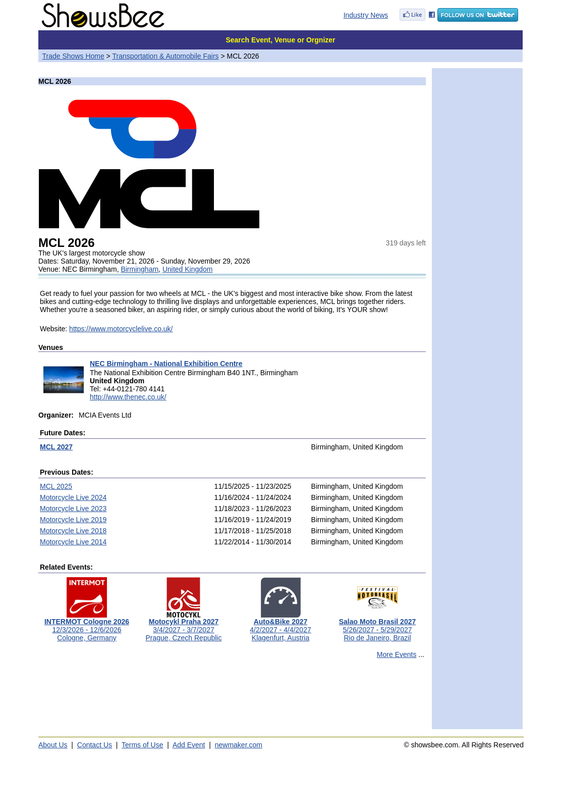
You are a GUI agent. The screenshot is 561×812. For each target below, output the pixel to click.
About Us (53, 745)
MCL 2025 (56, 486)
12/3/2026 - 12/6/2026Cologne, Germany (86, 626)
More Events (397, 654)
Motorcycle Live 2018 (73, 531)
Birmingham (139, 269)
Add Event (189, 745)
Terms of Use (142, 745)
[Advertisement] (232, 698)
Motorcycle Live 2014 (73, 542)
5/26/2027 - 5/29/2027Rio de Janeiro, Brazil (377, 626)
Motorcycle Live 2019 (73, 520)
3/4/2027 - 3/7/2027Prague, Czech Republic (184, 626)
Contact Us (94, 745)
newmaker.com (238, 745)
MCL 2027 (56, 447)
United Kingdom (187, 269)
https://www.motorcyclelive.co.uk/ (121, 329)
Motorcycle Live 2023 (73, 508)
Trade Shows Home (73, 56)
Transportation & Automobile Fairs (165, 56)
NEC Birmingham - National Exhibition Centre (166, 364)
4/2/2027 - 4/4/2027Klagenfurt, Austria (280, 626)
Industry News (366, 15)
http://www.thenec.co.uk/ (128, 397)
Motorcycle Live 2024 (73, 497)
